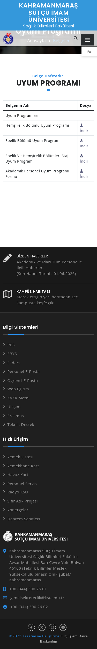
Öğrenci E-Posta (23, 380)
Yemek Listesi (21, 456)
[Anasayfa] (8, 39)
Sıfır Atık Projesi (23, 500)
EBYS (12, 353)
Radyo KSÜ (18, 491)
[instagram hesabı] (52, 627)
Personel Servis (22, 483)
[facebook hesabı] (31, 627)
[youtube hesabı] (63, 627)
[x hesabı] (42, 627)
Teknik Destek (21, 424)
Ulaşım (14, 406)
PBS (11, 344)
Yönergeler (18, 509)
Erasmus (16, 415)
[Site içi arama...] (76, 38)
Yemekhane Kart (23, 465)
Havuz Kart (18, 474)
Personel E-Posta (24, 371)
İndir (84, 128)
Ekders (14, 362)
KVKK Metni (19, 397)
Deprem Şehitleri (24, 518)
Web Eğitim (18, 388)
